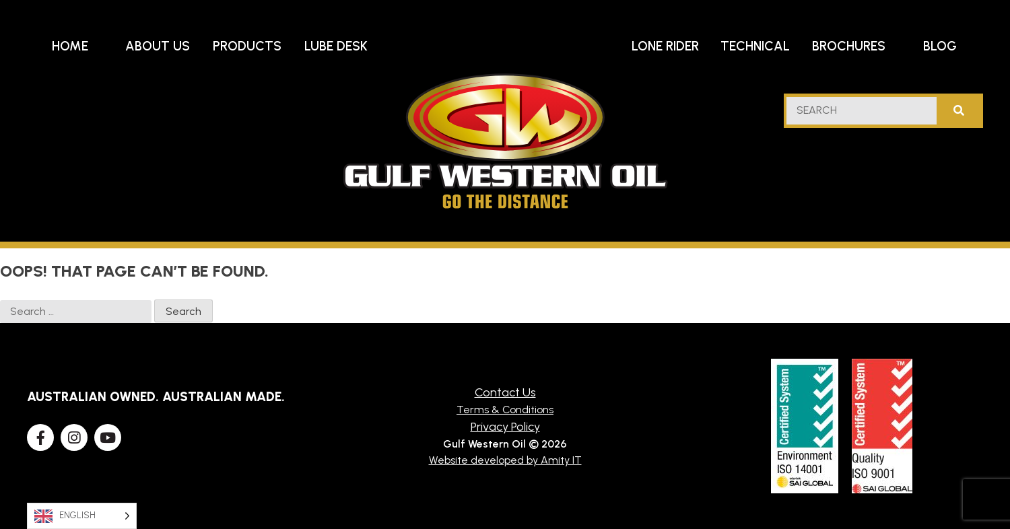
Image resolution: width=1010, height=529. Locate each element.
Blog (940, 46)
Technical (755, 46)
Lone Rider (665, 46)
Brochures (848, 46)
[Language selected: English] (82, 516)
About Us (157, 46)
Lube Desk (336, 46)
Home (70, 46)
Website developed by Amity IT (505, 460)
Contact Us (505, 392)
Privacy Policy (505, 426)
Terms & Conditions (505, 409)
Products (247, 46)
